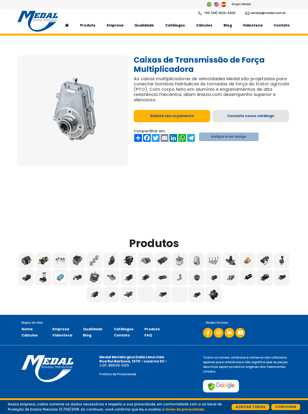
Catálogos (175, 25)
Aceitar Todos (250, 406)
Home (27, 329)
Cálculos (204, 25)
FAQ (148, 335)
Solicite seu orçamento (172, 115)
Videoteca (252, 25)
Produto (87, 25)
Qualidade (144, 25)
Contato (282, 25)
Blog (228, 25)
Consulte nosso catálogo (250, 115)
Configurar (285, 407)
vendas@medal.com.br (265, 13)
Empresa (115, 25)
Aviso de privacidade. (185, 409)
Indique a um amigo (229, 136)
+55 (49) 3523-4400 (217, 13)
